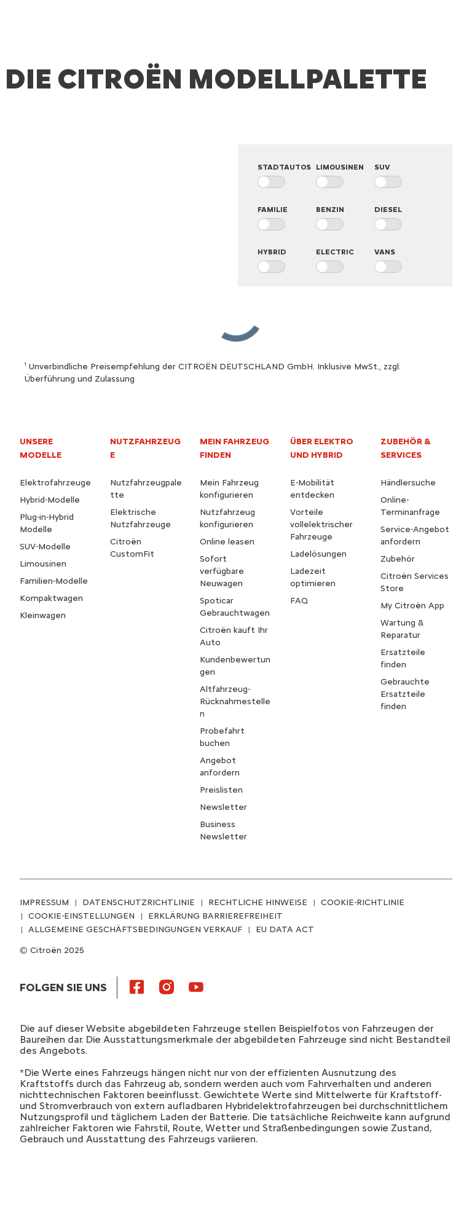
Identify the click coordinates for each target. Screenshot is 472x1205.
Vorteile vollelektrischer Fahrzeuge (321, 524)
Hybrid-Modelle (50, 500)
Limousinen (43, 564)
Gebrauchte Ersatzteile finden (405, 694)
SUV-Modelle (45, 546)
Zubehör (397, 559)
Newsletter (223, 807)
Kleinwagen (43, 615)
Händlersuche (408, 482)
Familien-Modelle (54, 581)
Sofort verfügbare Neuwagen (222, 571)
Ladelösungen (318, 554)
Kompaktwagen (51, 598)
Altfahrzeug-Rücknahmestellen (235, 701)
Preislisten (221, 790)
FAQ (299, 600)
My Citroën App (412, 605)
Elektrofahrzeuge (55, 482)
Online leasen (227, 541)
